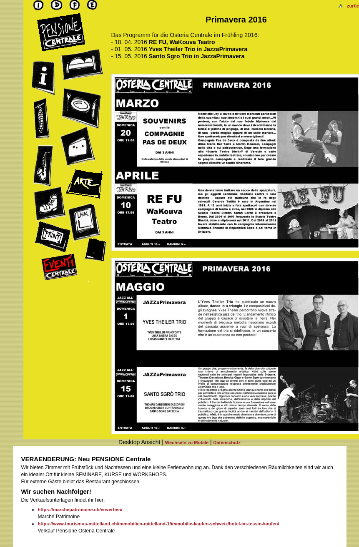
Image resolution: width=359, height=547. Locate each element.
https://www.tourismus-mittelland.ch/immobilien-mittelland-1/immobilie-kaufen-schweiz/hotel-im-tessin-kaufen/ (158, 523)
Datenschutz (227, 442)
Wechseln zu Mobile (186, 442)
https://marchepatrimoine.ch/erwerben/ (80, 509)
